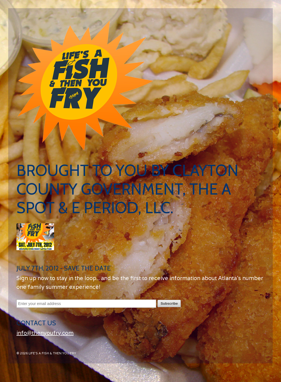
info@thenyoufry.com (45, 333)
